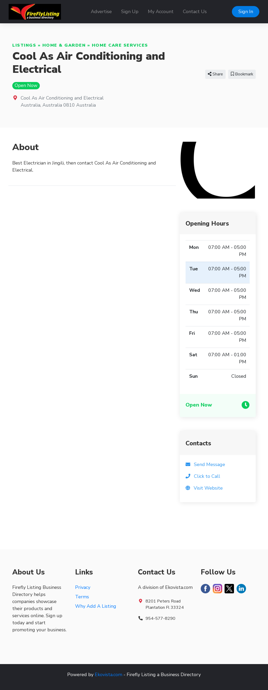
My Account (161, 11)
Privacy (82, 587)
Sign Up (129, 11)
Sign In (245, 11)
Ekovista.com (108, 674)
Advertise (101, 11)
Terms (82, 597)
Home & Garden (64, 45)
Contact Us (195, 11)
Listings (24, 45)
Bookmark (242, 74)
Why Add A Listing (95, 606)
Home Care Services (120, 45)
